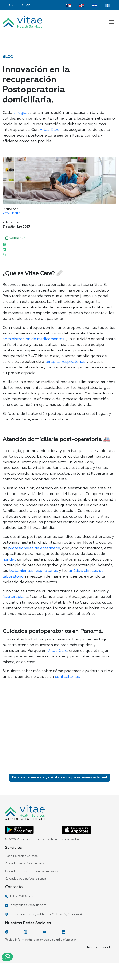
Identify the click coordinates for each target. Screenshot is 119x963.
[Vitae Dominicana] (81, 5)
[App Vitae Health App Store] (76, 830)
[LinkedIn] (63, 932)
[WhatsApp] (4, 254)
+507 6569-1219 (18, 5)
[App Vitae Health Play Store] (19, 830)
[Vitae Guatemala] (107, 5)
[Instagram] (25, 932)
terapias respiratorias (65, 362)
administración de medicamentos (33, 339)
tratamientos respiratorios (33, 571)
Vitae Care (49, 130)
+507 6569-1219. (21, 896)
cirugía (20, 113)
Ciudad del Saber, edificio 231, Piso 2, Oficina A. (46, 914)
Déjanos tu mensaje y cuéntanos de (59, 777)
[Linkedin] (4, 249)
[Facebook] (4, 244)
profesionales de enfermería (34, 548)
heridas (9, 559)
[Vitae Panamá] (68, 5)
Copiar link (16, 238)
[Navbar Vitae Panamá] (111, 22)
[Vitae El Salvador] (94, 5)
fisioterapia (13, 597)
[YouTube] (44, 932)
